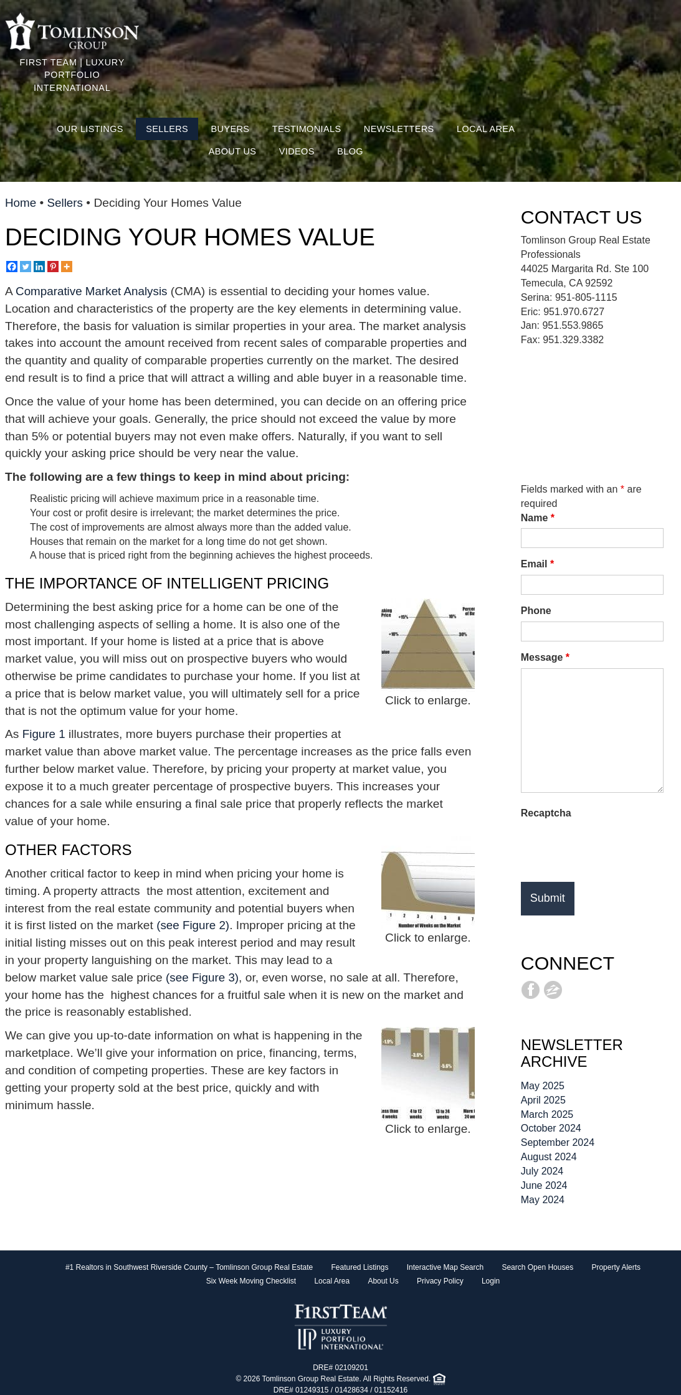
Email (537, 564)
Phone (536, 610)
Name (538, 518)
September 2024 (557, 1142)
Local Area (486, 129)
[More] (66, 266)
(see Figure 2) (193, 925)
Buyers (230, 129)
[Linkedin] (39, 266)
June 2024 (544, 1185)
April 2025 (543, 1100)
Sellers (167, 129)
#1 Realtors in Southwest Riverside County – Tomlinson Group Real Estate (189, 1267)
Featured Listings (359, 1267)
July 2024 (542, 1171)
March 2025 (547, 1114)
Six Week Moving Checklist (251, 1281)
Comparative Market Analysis (93, 291)
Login (491, 1281)
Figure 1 (44, 733)
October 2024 (551, 1128)
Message (545, 657)
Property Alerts (616, 1267)
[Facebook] (11, 266)
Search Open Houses (537, 1267)
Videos (297, 151)
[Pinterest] (53, 266)
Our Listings (90, 129)
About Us (233, 151)
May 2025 (542, 1086)
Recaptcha (546, 813)
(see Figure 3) (203, 977)
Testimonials (306, 129)
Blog (350, 151)
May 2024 (542, 1199)
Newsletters (399, 129)
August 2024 (549, 1156)
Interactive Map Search (445, 1267)
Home (21, 202)
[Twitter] (25, 266)
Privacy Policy (440, 1281)
